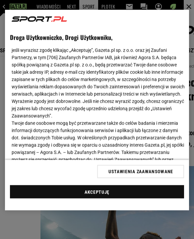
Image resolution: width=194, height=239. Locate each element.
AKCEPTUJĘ (97, 192)
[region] (97, 110)
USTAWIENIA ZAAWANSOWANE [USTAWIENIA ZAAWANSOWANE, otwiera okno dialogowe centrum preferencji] (140, 171)
